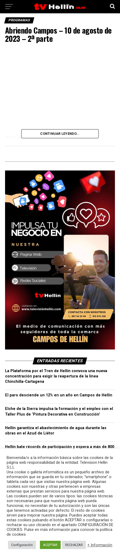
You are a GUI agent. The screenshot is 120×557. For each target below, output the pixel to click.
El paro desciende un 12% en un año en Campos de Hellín (58, 395)
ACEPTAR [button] (50, 545)
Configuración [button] (22, 545)
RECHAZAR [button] (74, 545)
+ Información (99, 545)
